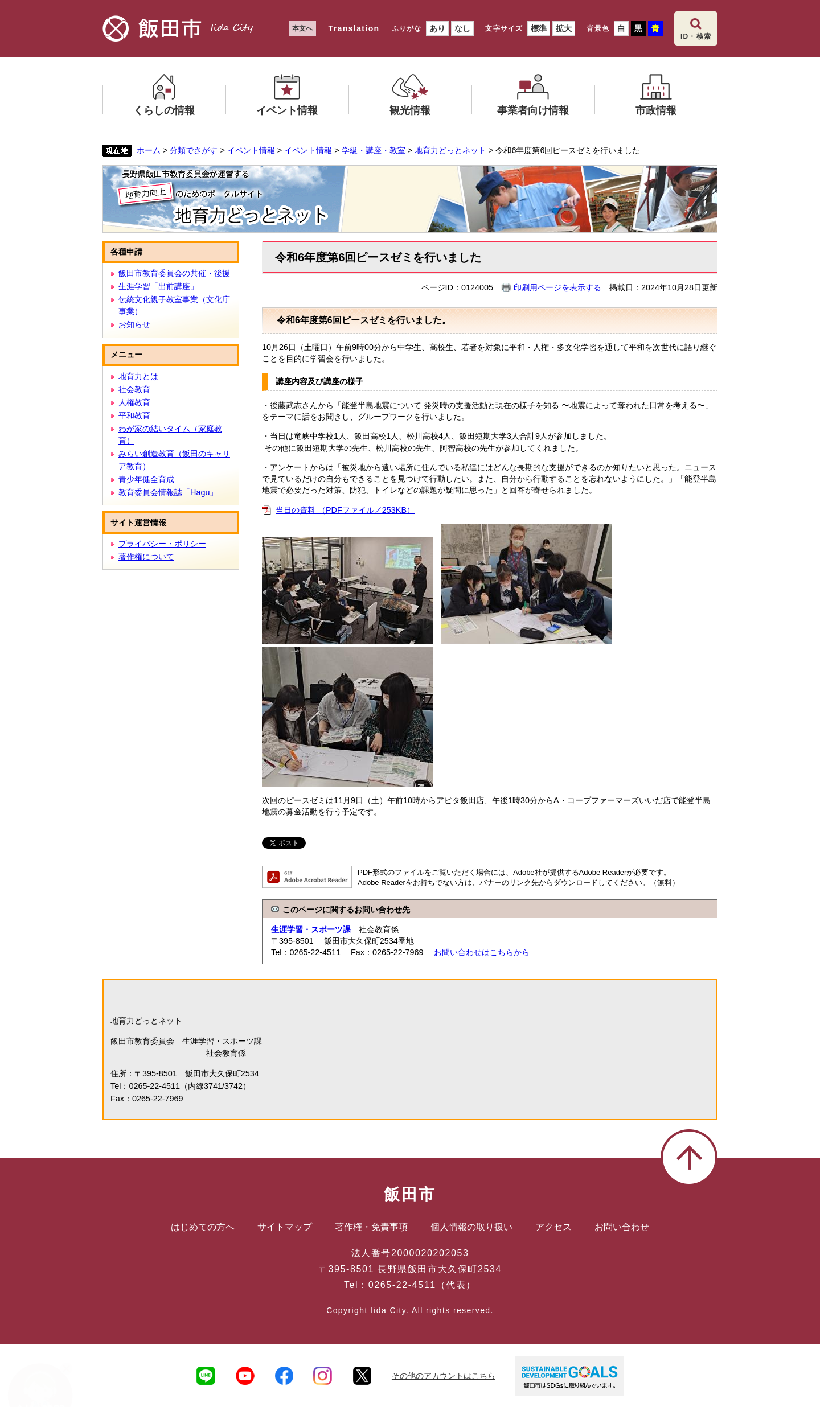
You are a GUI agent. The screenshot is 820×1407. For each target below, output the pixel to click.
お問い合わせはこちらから (482, 952)
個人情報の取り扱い (471, 1227)
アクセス (553, 1227)
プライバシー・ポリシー (162, 543)
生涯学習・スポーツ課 (311, 929)
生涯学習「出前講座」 (158, 286)
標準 (539, 28)
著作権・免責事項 (371, 1227)
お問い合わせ (621, 1227)
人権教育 (134, 402)
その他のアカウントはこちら (443, 1375)
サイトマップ (284, 1227)
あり (437, 28)
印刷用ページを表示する (557, 287)
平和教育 (134, 415)
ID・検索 (695, 36)
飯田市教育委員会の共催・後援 (174, 273)
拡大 (564, 28)
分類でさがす (194, 150)
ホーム (149, 150)
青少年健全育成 (146, 479)
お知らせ (134, 324)
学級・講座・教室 (373, 150)
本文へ (302, 28)
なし (462, 28)
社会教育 (134, 389)
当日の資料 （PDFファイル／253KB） (345, 510)
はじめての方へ (203, 1227)
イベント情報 (251, 150)
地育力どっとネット (450, 150)
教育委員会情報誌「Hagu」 (168, 492)
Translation (353, 28)
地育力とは (138, 376)
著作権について (146, 556)
